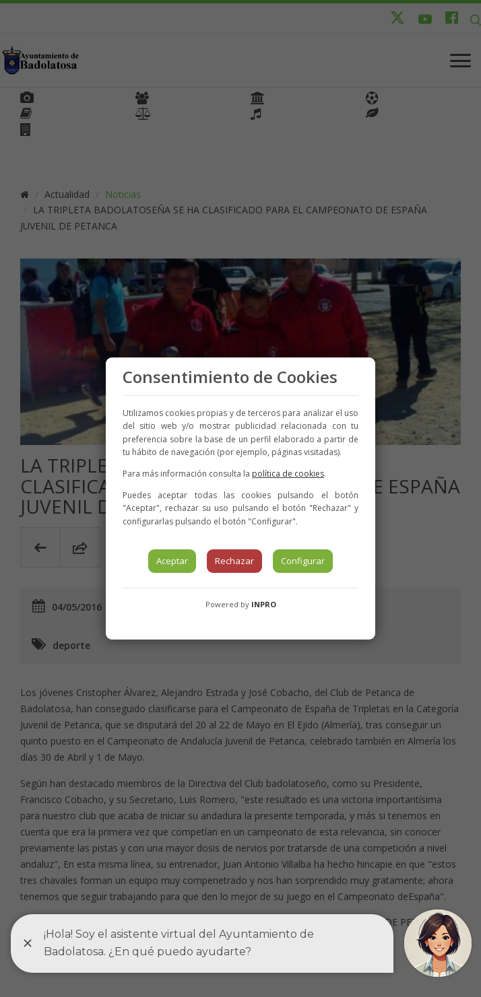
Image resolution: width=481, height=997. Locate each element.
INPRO (263, 604)
